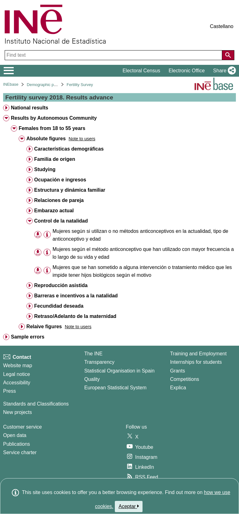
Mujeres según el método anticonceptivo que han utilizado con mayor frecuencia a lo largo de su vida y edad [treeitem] (143, 253)
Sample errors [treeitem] (28, 336)
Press (9, 391)
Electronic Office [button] (187, 70)
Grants (177, 370)
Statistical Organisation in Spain (119, 370)
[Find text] (114, 55)
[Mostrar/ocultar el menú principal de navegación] (9, 70)
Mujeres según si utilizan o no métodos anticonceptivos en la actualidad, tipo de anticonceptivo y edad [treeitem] (140, 235)
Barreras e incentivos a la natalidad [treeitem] (76, 295)
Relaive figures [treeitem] (44, 326)
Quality (92, 379)
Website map (17, 365)
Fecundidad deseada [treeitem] (58, 306)
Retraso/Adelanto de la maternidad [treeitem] (75, 316)
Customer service (22, 427)
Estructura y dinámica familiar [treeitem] (69, 190)
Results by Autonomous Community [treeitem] (54, 118)
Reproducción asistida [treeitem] (61, 285)
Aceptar (129, 506)
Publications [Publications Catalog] (16, 444)
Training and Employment (198, 353)
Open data (14, 435)
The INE (93, 353)
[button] (223, 70)
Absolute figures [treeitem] (46, 138)
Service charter (20, 452)
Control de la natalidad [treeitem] (61, 220)
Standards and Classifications (36, 403)
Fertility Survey (80, 84)
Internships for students (196, 362)
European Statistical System (115, 387)
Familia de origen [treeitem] (54, 159)
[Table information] (47, 234)
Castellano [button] (221, 26)
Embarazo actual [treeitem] (54, 210)
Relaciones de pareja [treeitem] (59, 200)
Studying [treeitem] (44, 169)
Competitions (184, 379)
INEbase (10, 84)
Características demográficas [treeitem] (69, 148)
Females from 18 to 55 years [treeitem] (52, 128)
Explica (178, 387)
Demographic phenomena (50, 84)
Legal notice (16, 374)
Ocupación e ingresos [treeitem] (60, 179)
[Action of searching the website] (228, 55)
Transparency (99, 362)
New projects (17, 412)
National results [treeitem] (29, 107)
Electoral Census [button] (141, 70)
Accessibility (16, 382)
